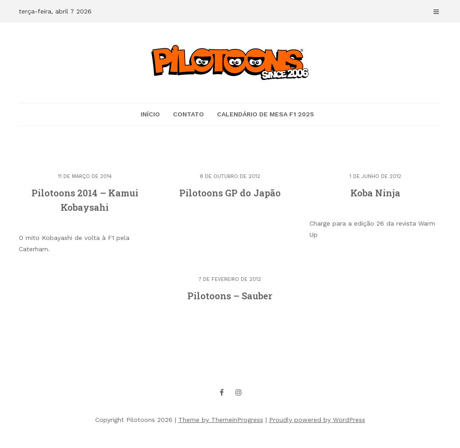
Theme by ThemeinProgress (220, 419)
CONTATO (188, 114)
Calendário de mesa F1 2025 (265, 114)
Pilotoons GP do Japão (230, 193)
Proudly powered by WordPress (317, 419)
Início (150, 114)
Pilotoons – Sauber (229, 296)
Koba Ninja (375, 193)
